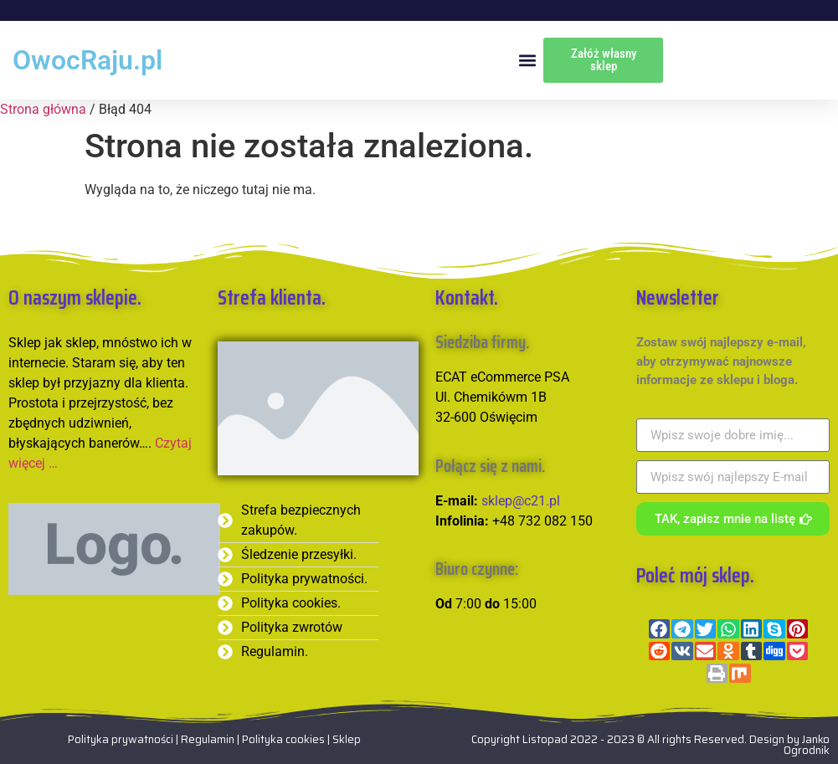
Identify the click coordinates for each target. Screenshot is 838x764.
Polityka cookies (283, 739)
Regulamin (209, 739)
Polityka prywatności (120, 739)
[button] (527, 60)
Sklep (346, 739)
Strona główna (43, 109)
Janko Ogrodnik (807, 745)
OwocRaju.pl (87, 60)
